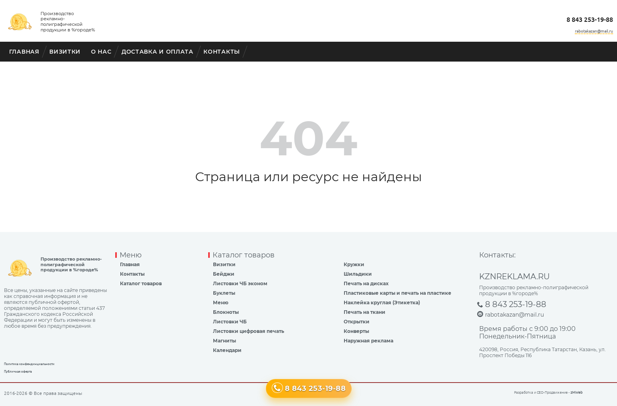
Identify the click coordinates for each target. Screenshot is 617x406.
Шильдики (358, 274)
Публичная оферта (18, 371)
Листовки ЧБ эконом (240, 283)
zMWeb (576, 392)
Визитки (65, 51)
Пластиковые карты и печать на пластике (397, 293)
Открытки (356, 322)
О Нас (101, 51)
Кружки (354, 264)
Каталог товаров (141, 283)
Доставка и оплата (157, 51)
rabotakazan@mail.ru (594, 31)
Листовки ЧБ (230, 322)
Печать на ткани (364, 312)
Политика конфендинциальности (29, 364)
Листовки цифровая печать (248, 331)
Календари (227, 350)
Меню (220, 302)
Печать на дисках (366, 283)
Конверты (356, 331)
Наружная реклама (368, 341)
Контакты (221, 51)
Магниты (224, 341)
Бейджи (223, 274)
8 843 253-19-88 (590, 19)
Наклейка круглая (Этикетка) (382, 302)
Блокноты (226, 312)
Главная (24, 51)
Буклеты (224, 293)
